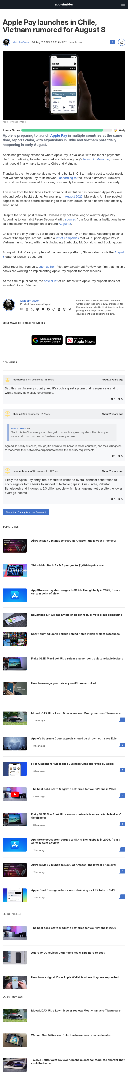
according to (68, 178)
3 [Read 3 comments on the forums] (112, 42)
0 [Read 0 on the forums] (122, 719)
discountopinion (22, 471)
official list (51, 281)
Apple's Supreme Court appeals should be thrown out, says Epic (74, 738)
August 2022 (73, 196)
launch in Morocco (96, 159)
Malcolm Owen (21, 42)
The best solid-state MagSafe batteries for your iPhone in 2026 (73, 789)
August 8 (65, 223)
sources (70, 219)
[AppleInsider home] (64, 4)
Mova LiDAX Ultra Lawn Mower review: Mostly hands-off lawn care (75, 713)
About (112, 379)
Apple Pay (58, 135)
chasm (17, 414)
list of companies (67, 238)
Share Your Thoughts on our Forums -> (26, 512)
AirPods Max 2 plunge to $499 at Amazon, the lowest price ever (73, 865)
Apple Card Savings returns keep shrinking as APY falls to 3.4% (73, 890)
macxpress (19, 379)
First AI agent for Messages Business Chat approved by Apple (72, 763)
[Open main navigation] (122, 4)
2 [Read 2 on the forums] (122, 795)
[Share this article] (121, 42)
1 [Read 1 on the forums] (122, 849)
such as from (47, 266)
